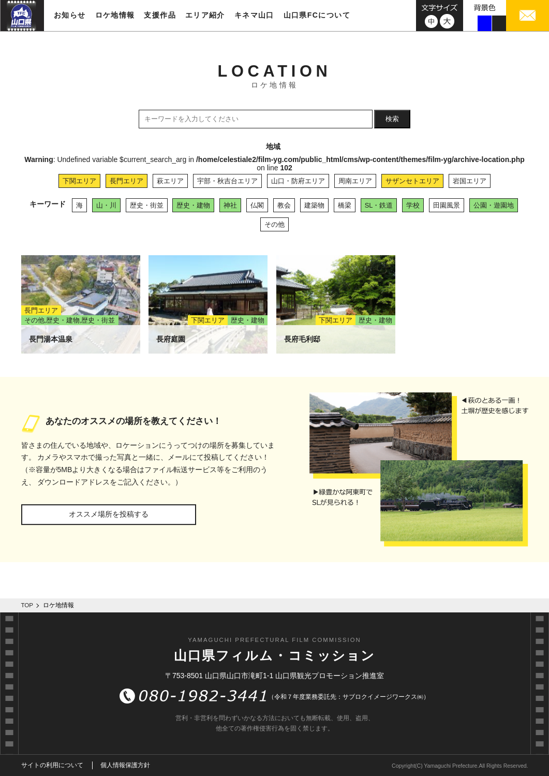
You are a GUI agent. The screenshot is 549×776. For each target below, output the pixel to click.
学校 (413, 205)
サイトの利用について (52, 765)
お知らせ (70, 15)
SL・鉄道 (379, 205)
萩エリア (170, 181)
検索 (392, 119)
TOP (27, 605)
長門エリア (126, 181)
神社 (230, 205)
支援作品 (160, 15)
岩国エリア (469, 181)
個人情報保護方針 (125, 765)
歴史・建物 (193, 205)
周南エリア (355, 181)
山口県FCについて (317, 15)
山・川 (106, 205)
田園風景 (446, 205)
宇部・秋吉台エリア (227, 181)
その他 (274, 224)
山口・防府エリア (298, 181)
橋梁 (344, 205)
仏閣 (257, 205)
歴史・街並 (147, 205)
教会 (284, 205)
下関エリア (79, 181)
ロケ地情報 (115, 15)
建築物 (314, 205)
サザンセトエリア (412, 181)
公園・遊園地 (493, 205)
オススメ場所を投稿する (109, 514)
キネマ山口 (254, 15)
